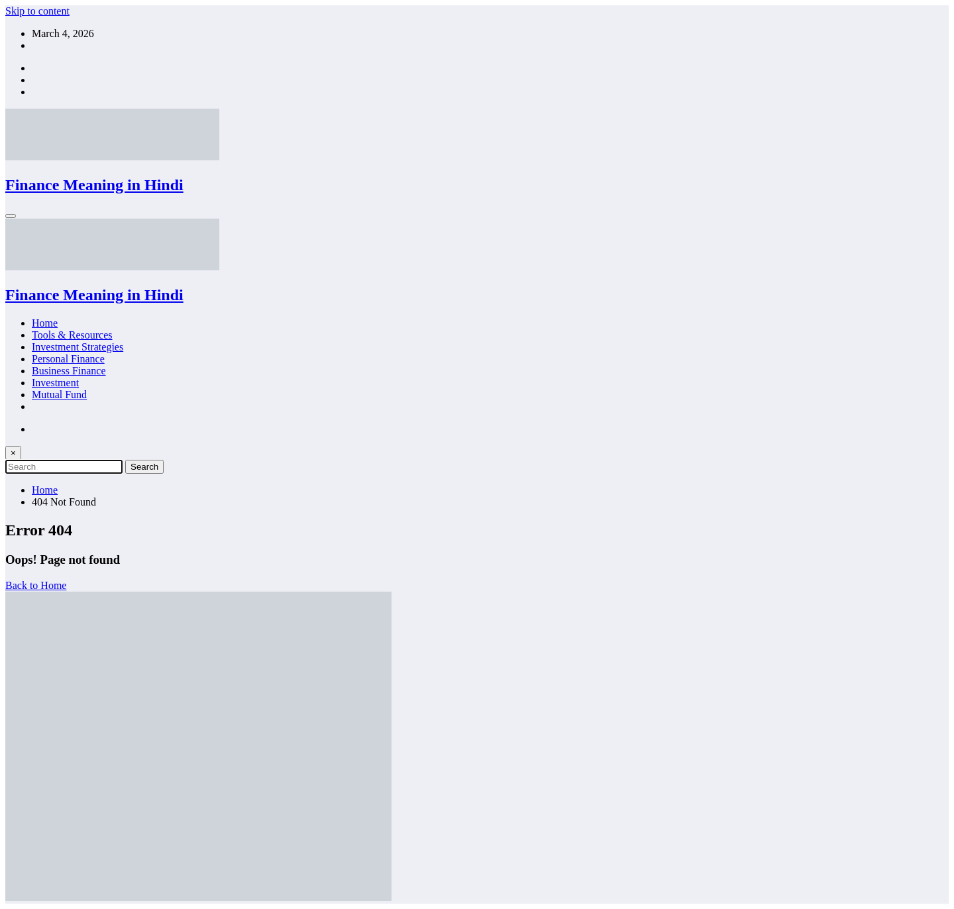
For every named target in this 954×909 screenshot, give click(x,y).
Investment (55, 382)
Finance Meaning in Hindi (94, 184)
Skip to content (37, 11)
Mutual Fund (59, 394)
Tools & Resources (72, 335)
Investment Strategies (77, 346)
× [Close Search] (13, 453)
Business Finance (69, 370)
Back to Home (35, 585)
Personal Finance (68, 358)
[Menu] (10, 216)
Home (45, 323)
